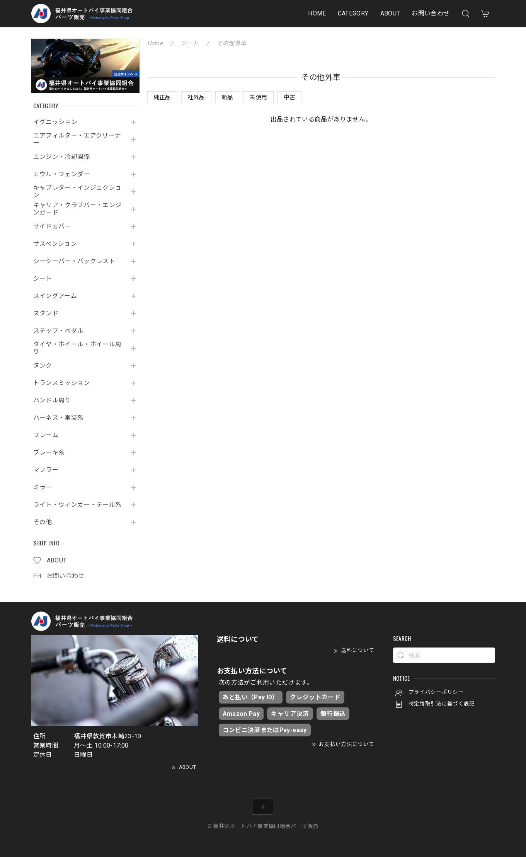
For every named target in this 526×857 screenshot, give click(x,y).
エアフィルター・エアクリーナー (77, 139)
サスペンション (55, 243)
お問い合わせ (430, 13)
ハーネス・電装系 (58, 417)
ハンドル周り (52, 400)
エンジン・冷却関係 (61, 156)
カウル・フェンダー (61, 174)
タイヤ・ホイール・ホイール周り (77, 348)
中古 (290, 97)
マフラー (45, 470)
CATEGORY (353, 13)
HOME (317, 13)
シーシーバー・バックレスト (74, 261)
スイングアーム (55, 296)
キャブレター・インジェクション (77, 191)
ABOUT (390, 13)
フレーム (45, 435)
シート (42, 278)
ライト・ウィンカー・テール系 (77, 504)
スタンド (45, 313)
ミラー (42, 487)
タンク (42, 365)
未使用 (258, 97)
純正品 (162, 97)
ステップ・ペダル (58, 330)
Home (155, 43)
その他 (42, 522)
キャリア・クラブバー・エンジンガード (77, 209)
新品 (227, 97)
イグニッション (55, 122)
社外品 (196, 97)
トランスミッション (61, 383)
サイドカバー (52, 226)
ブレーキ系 (49, 452)
